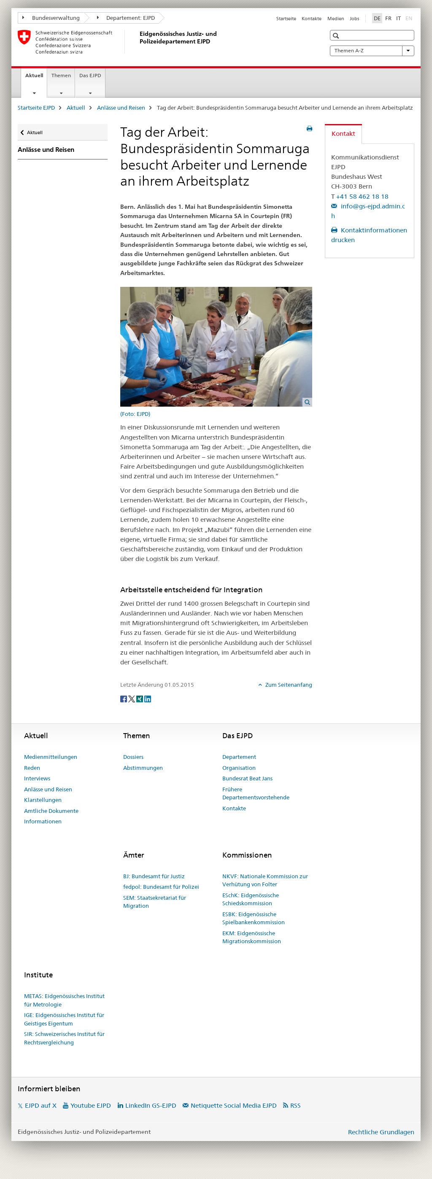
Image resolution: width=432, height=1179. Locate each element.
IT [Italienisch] (398, 18)
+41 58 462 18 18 (362, 196)
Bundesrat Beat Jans (247, 778)
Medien (335, 19)
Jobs (354, 19)
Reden (32, 767)
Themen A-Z (372, 50)
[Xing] (140, 698)
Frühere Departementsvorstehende (255, 793)
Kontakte (311, 19)
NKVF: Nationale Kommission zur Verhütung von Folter (265, 880)
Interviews (37, 778)
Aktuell (36, 78)
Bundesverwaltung (51, 18)
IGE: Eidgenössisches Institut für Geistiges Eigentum (64, 1019)
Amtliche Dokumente (51, 810)
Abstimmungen (143, 767)
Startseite (286, 19)
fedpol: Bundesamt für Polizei (161, 886)
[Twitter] (132, 698)
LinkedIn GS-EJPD (150, 1105)
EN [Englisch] (409, 18)
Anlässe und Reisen (121, 107)
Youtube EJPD (90, 1105)
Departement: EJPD (126, 18)
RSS (295, 1105)
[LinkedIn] (147, 698)
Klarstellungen (43, 799)
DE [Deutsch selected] (377, 18)
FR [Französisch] (388, 18)
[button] (337, 35)
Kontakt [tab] (343, 134)
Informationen (43, 821)
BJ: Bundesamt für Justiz (154, 876)
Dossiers (133, 756)
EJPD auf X (41, 1105)
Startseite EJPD (36, 107)
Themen (61, 75)
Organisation (239, 767)
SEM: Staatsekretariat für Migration (154, 901)
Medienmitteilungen (50, 756)
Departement (239, 756)
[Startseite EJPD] (138, 42)
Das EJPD (90, 75)
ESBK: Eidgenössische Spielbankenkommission (253, 918)
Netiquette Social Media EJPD (234, 1105)
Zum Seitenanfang (288, 684)
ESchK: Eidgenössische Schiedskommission (250, 899)
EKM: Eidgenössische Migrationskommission (251, 937)
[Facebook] (124, 698)
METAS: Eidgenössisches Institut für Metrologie (64, 1000)
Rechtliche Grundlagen (381, 1132)
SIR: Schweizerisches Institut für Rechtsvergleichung (64, 1038)
